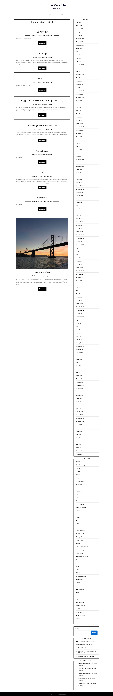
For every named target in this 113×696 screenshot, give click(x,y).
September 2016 (80, 166)
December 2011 (80, 307)
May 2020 (78, 68)
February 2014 (79, 228)
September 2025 (80, 45)
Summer (78, 582)
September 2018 (80, 97)
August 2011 (79, 320)
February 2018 (79, 120)
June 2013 (78, 254)
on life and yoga (80, 533)
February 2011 (79, 339)
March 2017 (79, 149)
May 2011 (78, 329)
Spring (77, 569)
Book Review (79, 484)
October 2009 (79, 392)
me (76, 520)
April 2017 (78, 146)
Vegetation (79, 599)
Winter (77, 618)
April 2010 (78, 372)
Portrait (78, 543)
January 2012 (79, 303)
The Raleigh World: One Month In (42, 126)
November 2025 (80, 38)
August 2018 (79, 100)
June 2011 (78, 326)
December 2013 (80, 235)
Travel (77, 592)
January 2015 (79, 221)
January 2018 (79, 123)
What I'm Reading (80, 608)
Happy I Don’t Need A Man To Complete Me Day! (42, 100)
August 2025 (79, 48)
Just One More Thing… (56, 5)
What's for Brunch (80, 612)
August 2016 (79, 169)
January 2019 (79, 84)
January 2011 (79, 342)
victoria (51, 35)
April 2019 (78, 77)
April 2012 (78, 293)
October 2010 (79, 352)
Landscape (78, 510)
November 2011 (80, 310)
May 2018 (78, 110)
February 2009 (79, 411)
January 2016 (79, 185)
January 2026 (79, 32)
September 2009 (80, 395)
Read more (42, 43)
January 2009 (79, 414)
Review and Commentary (82, 556)
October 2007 (79, 428)
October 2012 (79, 274)
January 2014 (79, 231)
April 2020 (78, 71)
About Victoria (59, 14)
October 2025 (79, 41)
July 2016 (78, 172)
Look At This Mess (80, 514)
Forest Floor (42, 78)
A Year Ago (42, 53)
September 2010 (80, 356)
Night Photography (80, 530)
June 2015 (78, 205)
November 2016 (80, 159)
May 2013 (78, 257)
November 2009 (80, 388)
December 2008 (80, 418)
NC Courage (79, 523)
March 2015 (79, 215)
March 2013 (79, 261)
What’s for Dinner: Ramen (82, 647)
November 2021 (80, 64)
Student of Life (79, 579)
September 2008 (80, 421)
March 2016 (79, 179)
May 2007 (78, 441)
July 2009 (78, 401)
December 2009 (80, 385)
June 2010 (78, 365)
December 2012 (80, 271)
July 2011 (78, 323)
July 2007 (78, 434)
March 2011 (79, 336)
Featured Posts (79, 491)
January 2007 (79, 454)
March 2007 (79, 447)
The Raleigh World (80, 586)
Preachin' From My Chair (82, 546)
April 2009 (78, 405)
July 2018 (78, 104)
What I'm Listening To (81, 605)
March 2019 (79, 81)
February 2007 (79, 451)
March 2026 (79, 25)
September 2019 (80, 74)
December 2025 (80, 35)
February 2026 (79, 28)
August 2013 (79, 248)
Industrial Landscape (81, 507)
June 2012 (78, 287)
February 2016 (79, 182)
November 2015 (80, 192)
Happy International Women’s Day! (84, 644)
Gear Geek (78, 501)
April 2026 (78, 22)
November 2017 (80, 127)
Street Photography (81, 576)
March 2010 (79, 375)
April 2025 (78, 61)
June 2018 (78, 107)
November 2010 (80, 349)
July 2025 (78, 51)
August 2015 (79, 202)
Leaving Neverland (42, 273)
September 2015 (80, 199)
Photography (79, 536)
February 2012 (79, 300)
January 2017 (79, 156)
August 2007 (79, 431)
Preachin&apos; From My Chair (83, 550)
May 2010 (78, 369)
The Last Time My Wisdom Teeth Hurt (85, 641)
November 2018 (80, 91)
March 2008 (79, 424)
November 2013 (80, 238)
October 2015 (79, 195)
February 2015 (79, 218)
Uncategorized (79, 595)
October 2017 (79, 130)
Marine (78, 517)
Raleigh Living (79, 553)
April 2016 (78, 176)
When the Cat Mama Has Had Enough (85, 656)
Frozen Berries (42, 151)
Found (77, 497)
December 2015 (80, 189)
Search (77, 629)
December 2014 (80, 225)
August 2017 (79, 136)
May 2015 (78, 208)
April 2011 (78, 333)
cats (77, 487)
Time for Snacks (80, 589)
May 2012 (78, 290)
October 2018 (79, 94)
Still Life (78, 572)
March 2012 (79, 297)
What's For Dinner (80, 615)
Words (77, 622)
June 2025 (78, 55)
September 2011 (80, 316)
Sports (77, 566)
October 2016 (79, 163)
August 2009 (79, 398)
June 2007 (78, 437)
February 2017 (79, 153)
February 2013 (79, 264)
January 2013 (79, 267)
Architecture (79, 471)
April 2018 (78, 113)
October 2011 (79, 313)
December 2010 (80, 346)
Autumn (78, 474)
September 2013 (80, 244)
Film (77, 494)
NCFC (77, 527)
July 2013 (78, 251)
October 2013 (79, 241)
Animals (78, 468)
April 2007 (78, 444)
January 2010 (79, 382)
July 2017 (78, 140)
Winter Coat (42, 198)
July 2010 (78, 362)
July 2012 (78, 284)
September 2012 (80, 277)
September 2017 (80, 133)
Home (50, 14)
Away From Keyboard (81, 478)
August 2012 (79, 280)
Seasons (78, 559)
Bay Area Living (80, 481)
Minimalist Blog (62, 694)
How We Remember (80, 504)
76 (42, 173)
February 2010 (79, 378)
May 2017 (78, 143)
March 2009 (79, 408)
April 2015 (78, 212)
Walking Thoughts (80, 602)
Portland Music (79, 540)
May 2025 (78, 58)
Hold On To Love (42, 31)
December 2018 (80, 87)
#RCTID (78, 461)
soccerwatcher (79, 563)
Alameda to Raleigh (80, 465)
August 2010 (79, 359)
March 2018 (79, 117)
